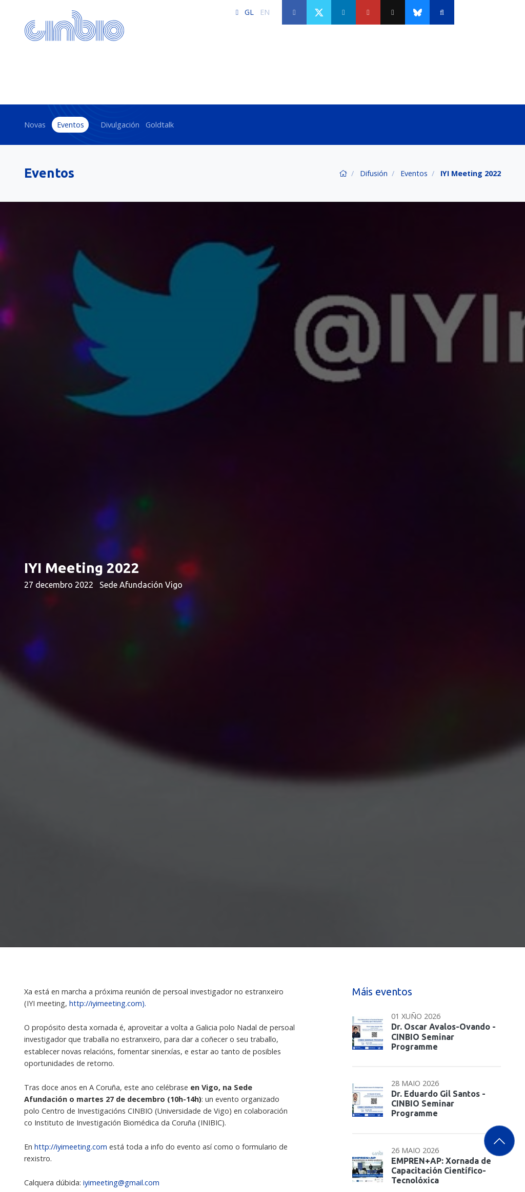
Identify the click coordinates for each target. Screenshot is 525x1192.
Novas (35, 125)
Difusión (374, 173)
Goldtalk (160, 125)
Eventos (70, 125)
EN (265, 12)
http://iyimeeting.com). (107, 1003)
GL (249, 12)
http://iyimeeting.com (70, 1147)
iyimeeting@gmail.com (121, 1182)
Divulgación (119, 125)
